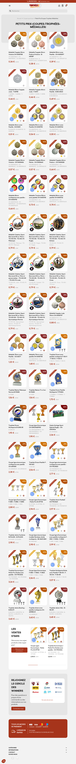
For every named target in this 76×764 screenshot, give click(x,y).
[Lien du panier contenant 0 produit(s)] (66, 5)
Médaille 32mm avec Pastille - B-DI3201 (15, 126)
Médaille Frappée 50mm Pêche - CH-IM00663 (37, 161)
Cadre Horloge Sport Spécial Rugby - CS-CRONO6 (56, 427)
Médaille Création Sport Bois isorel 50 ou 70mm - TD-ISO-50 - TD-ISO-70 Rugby (37, 238)
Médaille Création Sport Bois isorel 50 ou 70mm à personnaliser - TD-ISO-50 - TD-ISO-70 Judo (17, 277)
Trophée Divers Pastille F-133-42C (37, 463)
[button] (4, 761)
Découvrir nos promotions (19, 650)
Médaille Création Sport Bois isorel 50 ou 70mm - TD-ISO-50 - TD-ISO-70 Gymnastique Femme (17, 316)
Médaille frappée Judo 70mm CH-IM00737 (57, 314)
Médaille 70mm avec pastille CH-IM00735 (36, 356)
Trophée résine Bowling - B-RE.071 (17, 609)
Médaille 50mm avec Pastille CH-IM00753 (36, 126)
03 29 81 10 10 (31, 1)
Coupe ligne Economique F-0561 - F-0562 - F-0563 (37, 572)
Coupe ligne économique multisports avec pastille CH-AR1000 (17, 464)
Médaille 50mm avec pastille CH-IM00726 (56, 197)
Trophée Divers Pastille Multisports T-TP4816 (57, 391)
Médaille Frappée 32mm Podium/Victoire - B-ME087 (37, 54)
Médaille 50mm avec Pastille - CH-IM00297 (57, 53)
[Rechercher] (38, 11)
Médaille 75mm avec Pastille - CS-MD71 (15, 356)
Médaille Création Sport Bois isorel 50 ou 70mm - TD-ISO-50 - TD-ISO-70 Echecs (58, 238)
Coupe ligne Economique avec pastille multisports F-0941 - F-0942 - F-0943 (58, 537)
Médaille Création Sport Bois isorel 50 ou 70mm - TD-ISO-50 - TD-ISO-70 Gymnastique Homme (37, 316)
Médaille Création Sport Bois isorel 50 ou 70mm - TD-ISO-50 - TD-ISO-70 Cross (58, 277)
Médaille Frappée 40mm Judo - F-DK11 (37, 91)
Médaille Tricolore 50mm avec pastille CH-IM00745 (37, 197)
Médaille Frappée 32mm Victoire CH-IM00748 (17, 53)
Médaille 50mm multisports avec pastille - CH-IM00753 (17, 198)
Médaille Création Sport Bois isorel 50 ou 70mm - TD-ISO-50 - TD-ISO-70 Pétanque (17, 238)
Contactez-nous (43, 1)
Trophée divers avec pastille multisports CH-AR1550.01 (36, 610)
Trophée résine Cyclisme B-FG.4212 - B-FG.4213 (17, 536)
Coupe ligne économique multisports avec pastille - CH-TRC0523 (58, 464)
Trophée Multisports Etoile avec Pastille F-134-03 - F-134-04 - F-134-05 (58, 573)
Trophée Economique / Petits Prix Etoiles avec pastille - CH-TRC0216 (16, 573)
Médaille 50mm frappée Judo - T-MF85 (16, 91)
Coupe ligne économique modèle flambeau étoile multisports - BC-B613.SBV (38, 537)
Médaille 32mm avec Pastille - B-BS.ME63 (56, 91)
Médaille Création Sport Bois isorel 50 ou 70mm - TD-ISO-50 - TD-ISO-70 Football (37, 277)
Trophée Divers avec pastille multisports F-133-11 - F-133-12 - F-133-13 (58, 357)
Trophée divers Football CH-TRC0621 (57, 501)
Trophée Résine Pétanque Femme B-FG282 (17, 391)
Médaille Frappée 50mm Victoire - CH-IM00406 (17, 161)
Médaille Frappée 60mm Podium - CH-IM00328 (58, 161)
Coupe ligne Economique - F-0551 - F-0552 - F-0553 (17, 501)
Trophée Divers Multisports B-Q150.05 (16, 426)
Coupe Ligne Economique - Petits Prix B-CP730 (37, 501)
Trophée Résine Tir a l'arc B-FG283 (37, 391)
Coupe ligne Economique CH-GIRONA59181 (37, 426)
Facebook (12, 758)
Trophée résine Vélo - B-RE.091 (58, 609)
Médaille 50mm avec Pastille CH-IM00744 (56, 126)
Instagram (17, 758)
